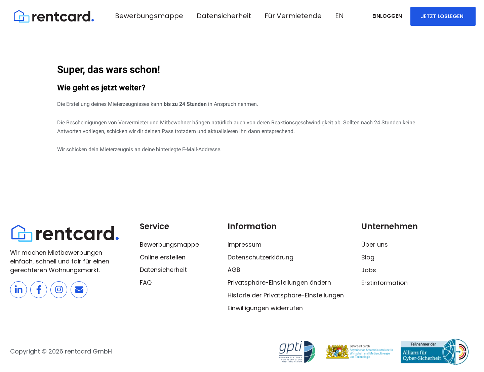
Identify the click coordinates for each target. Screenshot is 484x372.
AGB (234, 269)
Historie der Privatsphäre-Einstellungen (286, 295)
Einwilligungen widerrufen (265, 308)
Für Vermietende (293, 15)
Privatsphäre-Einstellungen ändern (279, 282)
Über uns (374, 244)
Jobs (368, 269)
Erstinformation (384, 282)
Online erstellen (163, 257)
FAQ (146, 282)
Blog (367, 257)
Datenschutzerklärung (260, 257)
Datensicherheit (224, 15)
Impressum (244, 244)
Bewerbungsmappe (149, 15)
